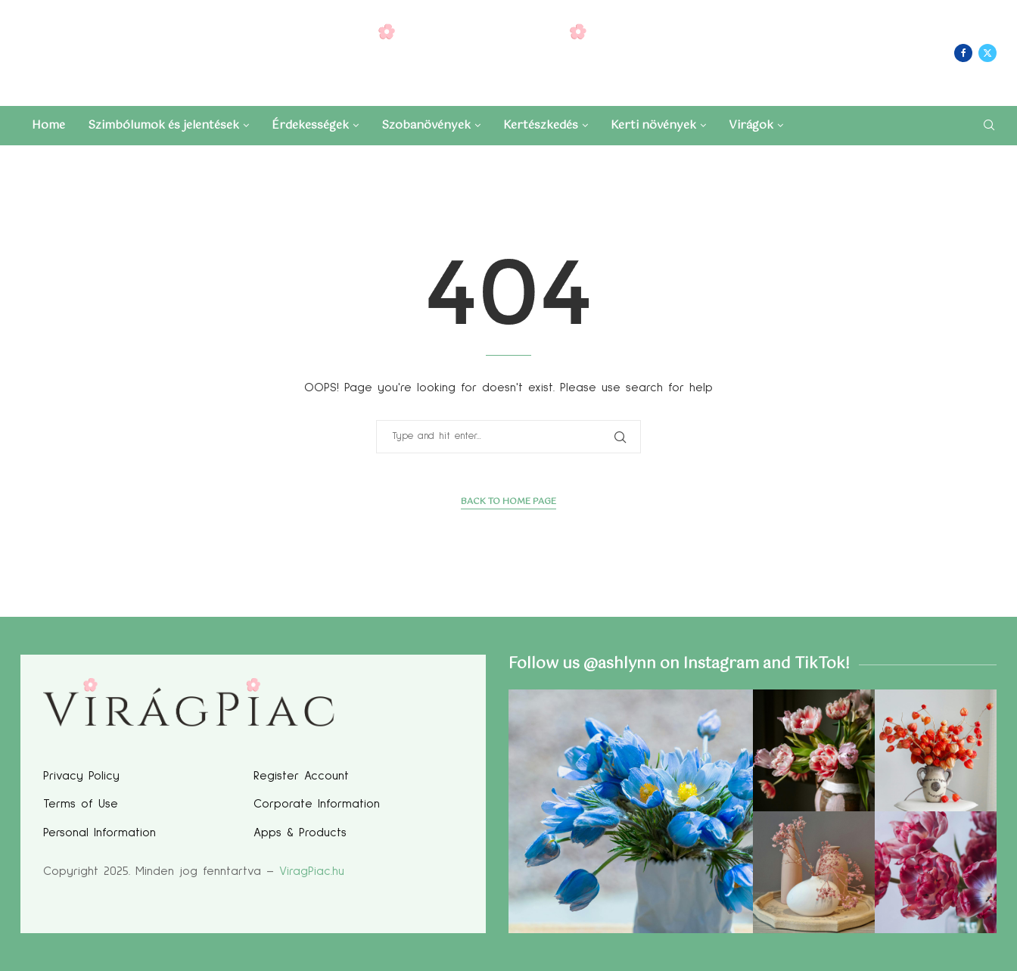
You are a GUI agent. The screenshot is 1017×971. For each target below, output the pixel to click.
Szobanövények (426, 125)
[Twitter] (987, 53)
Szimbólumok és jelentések (163, 125)
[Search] (989, 127)
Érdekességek (310, 125)
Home (48, 125)
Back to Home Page (508, 502)
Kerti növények (653, 125)
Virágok (751, 125)
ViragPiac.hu (311, 871)
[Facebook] (963, 53)
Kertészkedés (540, 125)
